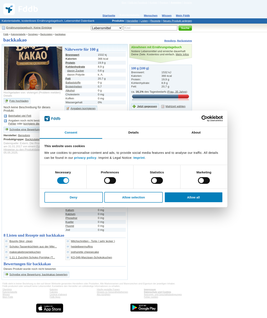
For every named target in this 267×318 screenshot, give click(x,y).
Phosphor (71, 218)
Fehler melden (151, 297)
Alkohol (70, 90)
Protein (70, 62)
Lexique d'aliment (58, 294)
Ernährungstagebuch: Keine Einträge (29, 27)
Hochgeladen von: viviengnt (21, 92)
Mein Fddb (183, 15)
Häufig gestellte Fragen (108, 289)
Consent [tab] (71, 132)
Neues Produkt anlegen (177, 20)
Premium (163, 2)
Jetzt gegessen (147, 106)
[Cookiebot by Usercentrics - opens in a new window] (204, 118)
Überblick (7, 289)
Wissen (167, 15)
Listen (144, 20)
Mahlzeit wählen (176, 106)
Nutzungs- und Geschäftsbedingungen (163, 294)
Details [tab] (133, 132)
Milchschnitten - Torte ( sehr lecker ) (93, 241)
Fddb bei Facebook (137, 2)
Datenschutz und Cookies (157, 292)
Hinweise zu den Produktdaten (22, 149)
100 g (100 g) (140, 68)
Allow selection (133, 197)
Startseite (108, 15)
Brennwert (72, 54)
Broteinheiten (73, 86)
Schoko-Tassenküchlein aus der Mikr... (33, 246)
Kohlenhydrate (75, 66)
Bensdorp (170, 40)
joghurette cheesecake (85, 252)
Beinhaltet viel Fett (19, 115)
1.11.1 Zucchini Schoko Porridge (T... (32, 257)
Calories (54, 292)
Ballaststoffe (73, 82)
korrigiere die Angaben (37, 123)
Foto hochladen (19, 100)
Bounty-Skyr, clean (21, 241)
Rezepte (155, 20)
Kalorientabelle (130, 15)
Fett (68, 78)
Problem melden (49, 92)
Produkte (118, 20)
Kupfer (69, 221)
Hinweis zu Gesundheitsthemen (112, 292)
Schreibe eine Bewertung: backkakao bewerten (38, 274)
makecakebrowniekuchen (25, 252)
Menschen (150, 15)
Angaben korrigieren (83, 108)
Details (8, 95)
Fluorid (69, 225)
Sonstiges (33, 34)
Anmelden (176, 2)
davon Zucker (75, 70)
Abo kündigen (103, 294)
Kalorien (54, 289)
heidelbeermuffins (82, 246)
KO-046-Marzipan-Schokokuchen (91, 257)
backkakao (60, 34)
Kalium (69, 210)
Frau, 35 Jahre (177, 91)
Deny (73, 197)
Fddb (5, 34)
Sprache (188, 2)
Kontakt (153, 2)
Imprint (139, 157)
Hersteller (132, 20)
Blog (124, 2)
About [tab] (196, 132)
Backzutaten (46, 34)
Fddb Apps (55, 297)
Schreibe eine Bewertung (24, 129)
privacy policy (85, 157)
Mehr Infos (182, 54)
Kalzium (70, 214)
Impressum (150, 289)
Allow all (193, 197)
